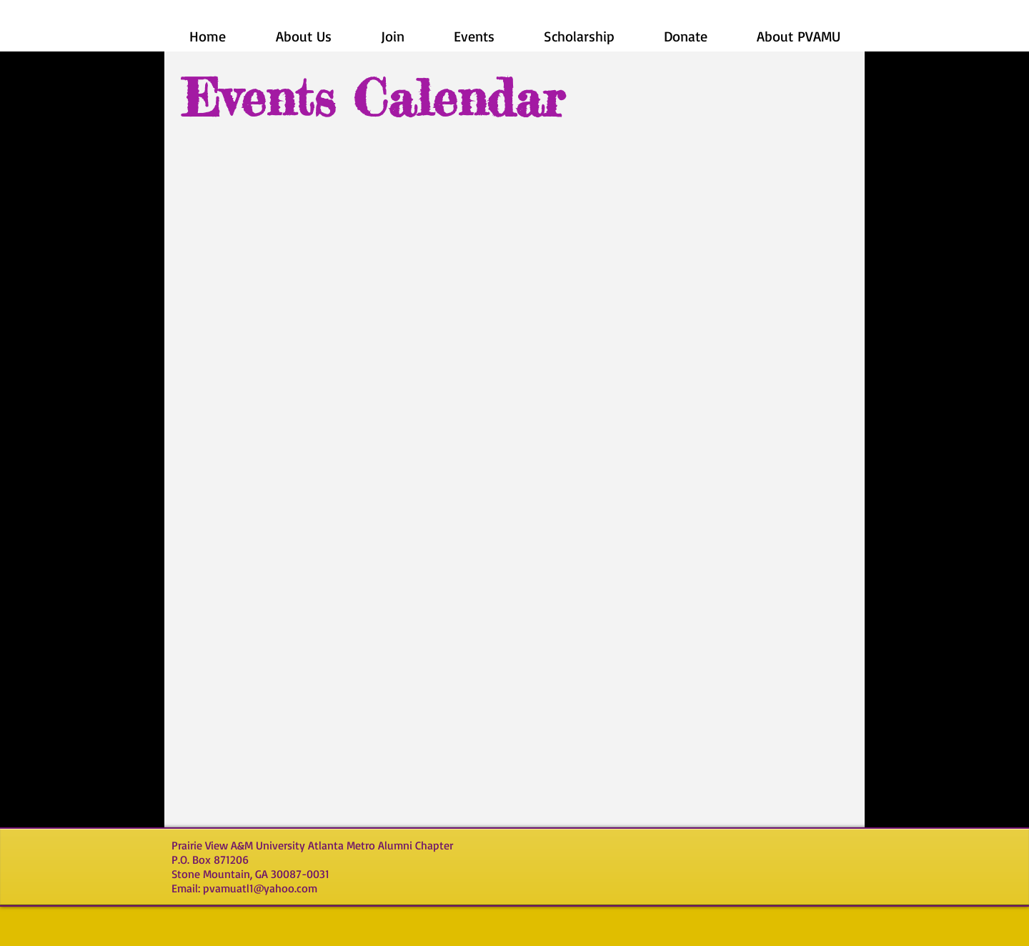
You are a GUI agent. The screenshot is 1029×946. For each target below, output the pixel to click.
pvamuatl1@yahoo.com (260, 888)
